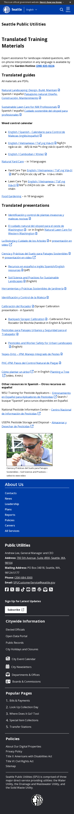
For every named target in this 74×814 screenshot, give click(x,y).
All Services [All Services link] (12, 531)
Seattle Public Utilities (24, 24)
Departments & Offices (26, 675)
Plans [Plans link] (8, 509)
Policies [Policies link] (9, 520)
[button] (70, 2)
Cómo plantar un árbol (17, 371)
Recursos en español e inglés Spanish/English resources (36, 268)
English (30, 9)
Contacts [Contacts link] (11, 493)
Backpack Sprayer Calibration (27, 319)
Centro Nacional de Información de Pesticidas (36, 411)
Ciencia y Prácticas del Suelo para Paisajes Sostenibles (36, 253)
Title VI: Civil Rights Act (19, 761)
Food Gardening (11, 196)
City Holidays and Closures (22, 649)
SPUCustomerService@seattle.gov (34, 582)
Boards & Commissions (26, 681)
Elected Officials (15, 629)
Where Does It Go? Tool (24, 713)
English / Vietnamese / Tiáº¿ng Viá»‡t (32, 143)
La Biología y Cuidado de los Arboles (25, 240)
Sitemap (11, 766)
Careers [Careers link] (10, 525)
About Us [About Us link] (14, 484)
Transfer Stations (20, 727)
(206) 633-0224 (45, 66)
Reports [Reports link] (10, 515)
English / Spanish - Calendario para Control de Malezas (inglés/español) (36, 134)
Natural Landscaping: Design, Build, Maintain (31, 90)
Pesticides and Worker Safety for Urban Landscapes (40, 344)
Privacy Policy (14, 751)
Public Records (15, 642)
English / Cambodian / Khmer (27, 154)
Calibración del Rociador (18, 306)
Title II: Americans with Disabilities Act (29, 756)
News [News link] (8, 498)
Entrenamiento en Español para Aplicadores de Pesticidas (36, 395)
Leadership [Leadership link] (12, 504)
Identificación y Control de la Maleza (25, 297)
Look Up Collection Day (24, 707)
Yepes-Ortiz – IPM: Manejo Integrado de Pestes (32, 354)
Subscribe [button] (16, 610)
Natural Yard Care (13, 161)
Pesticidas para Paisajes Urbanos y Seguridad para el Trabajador (34, 332)
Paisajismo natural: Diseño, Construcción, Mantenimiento (30, 96)
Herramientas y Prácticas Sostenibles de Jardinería (34, 288)
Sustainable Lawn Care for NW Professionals (31, 107)
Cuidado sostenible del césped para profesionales (35, 112)
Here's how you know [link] (52, 2)
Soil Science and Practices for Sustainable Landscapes (33, 279)
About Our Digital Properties (23, 746)
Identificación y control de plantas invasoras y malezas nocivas (36, 216)
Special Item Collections (24, 720)
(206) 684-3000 (23, 577)
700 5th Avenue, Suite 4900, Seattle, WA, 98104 (35, 560)
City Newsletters (21, 667)
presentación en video (20, 257)
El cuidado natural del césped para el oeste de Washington (36, 227)
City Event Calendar (24, 659)
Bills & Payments (20, 700)
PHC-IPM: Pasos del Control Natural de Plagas (31, 363)
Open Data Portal (16, 636)
